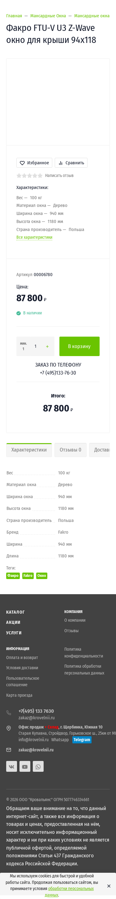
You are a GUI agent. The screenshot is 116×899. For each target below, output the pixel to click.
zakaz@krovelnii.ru (37, 717)
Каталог (15, 612)
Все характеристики (34, 237)
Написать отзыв (59, 175)
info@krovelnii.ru (34, 739)
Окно (41, 575)
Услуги (14, 633)
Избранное (34, 163)
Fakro (28, 575)
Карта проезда (19, 695)
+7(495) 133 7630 (36, 711)
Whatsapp (60, 739)
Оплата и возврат (22, 657)
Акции (13, 622)
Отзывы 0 (70, 450)
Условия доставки (22, 667)
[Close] (107, 886)
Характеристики (29, 450)
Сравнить (71, 163)
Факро (13, 575)
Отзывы (71, 630)
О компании (74, 620)
